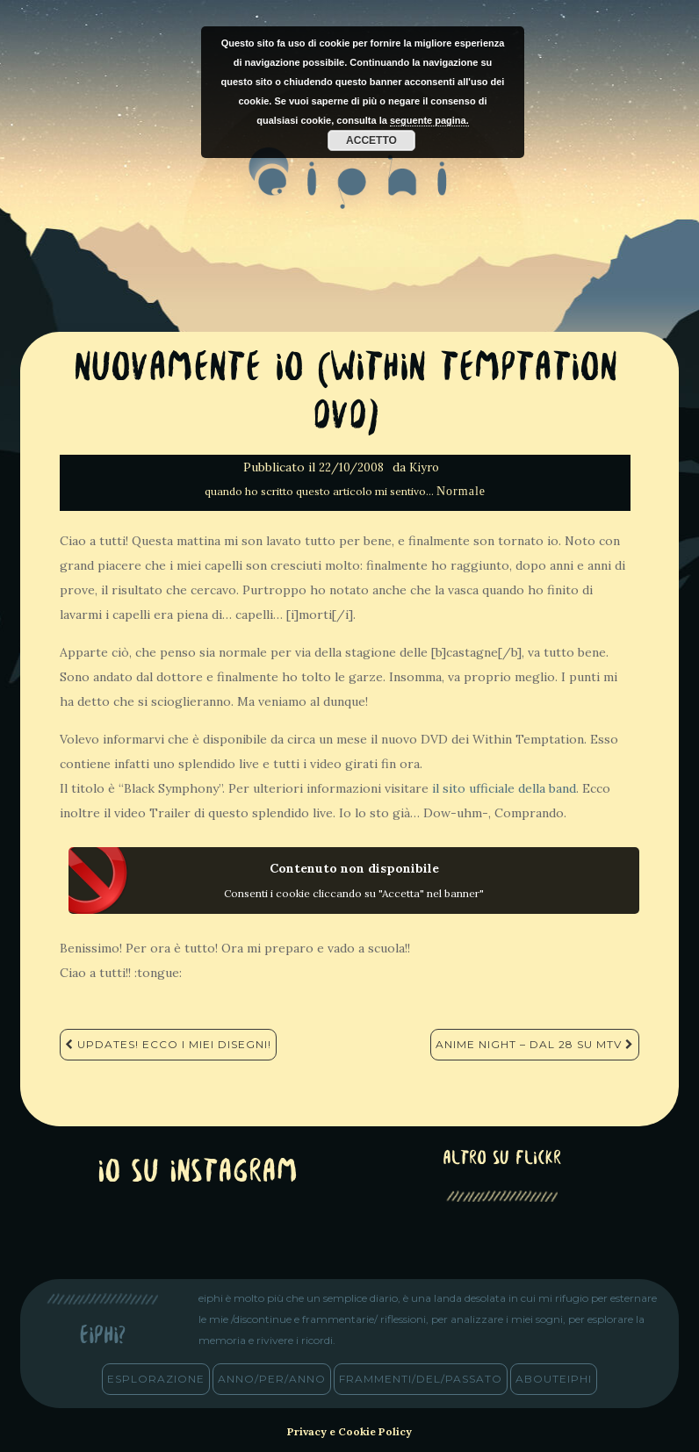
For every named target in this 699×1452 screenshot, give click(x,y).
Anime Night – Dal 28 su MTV (535, 1044)
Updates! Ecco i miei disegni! (168, 1044)
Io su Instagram (197, 1173)
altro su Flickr (502, 1159)
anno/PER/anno (272, 1378)
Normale (461, 491)
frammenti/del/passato (420, 1378)
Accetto (371, 140)
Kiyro (424, 467)
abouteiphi (553, 1378)
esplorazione (156, 1378)
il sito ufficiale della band (504, 788)
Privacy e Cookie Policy (349, 1431)
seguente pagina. (429, 120)
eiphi (350, 192)
